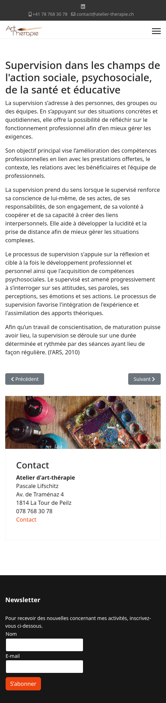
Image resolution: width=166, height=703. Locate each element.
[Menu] (156, 31)
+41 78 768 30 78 (50, 14)
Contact (26, 519)
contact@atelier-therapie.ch (105, 14)
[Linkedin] (83, 6)
